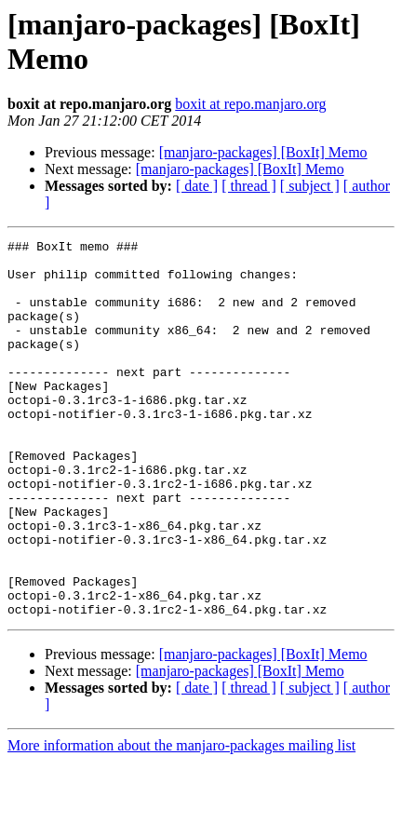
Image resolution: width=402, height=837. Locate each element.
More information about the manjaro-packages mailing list (181, 821)
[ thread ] (248, 186)
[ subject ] (310, 186)
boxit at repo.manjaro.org (250, 104)
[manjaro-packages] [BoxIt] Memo (263, 152)
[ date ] (197, 186)
